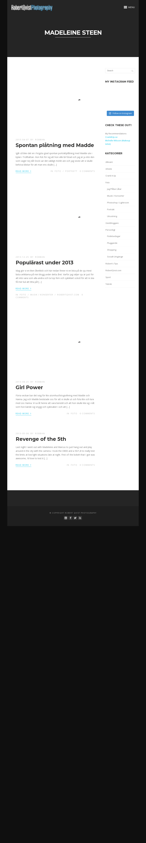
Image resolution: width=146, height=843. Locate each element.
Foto (58, 171)
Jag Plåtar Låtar (114, 189)
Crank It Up (111, 175)
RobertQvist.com (68, 294)
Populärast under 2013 (44, 262)
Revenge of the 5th (41, 439)
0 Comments (87, 171)
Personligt (110, 229)
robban (40, 139)
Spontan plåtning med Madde (55, 145)
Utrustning (112, 216)
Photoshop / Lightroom (118, 202)
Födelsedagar (113, 236)
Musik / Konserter (41, 294)
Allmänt (109, 162)
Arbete (109, 168)
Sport (108, 277)
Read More (23, 171)
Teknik (109, 284)
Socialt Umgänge (115, 256)
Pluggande (112, 243)
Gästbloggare (112, 223)
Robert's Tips (112, 263)
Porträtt (71, 171)
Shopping (111, 249)
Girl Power (29, 387)
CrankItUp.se (111, 137)
